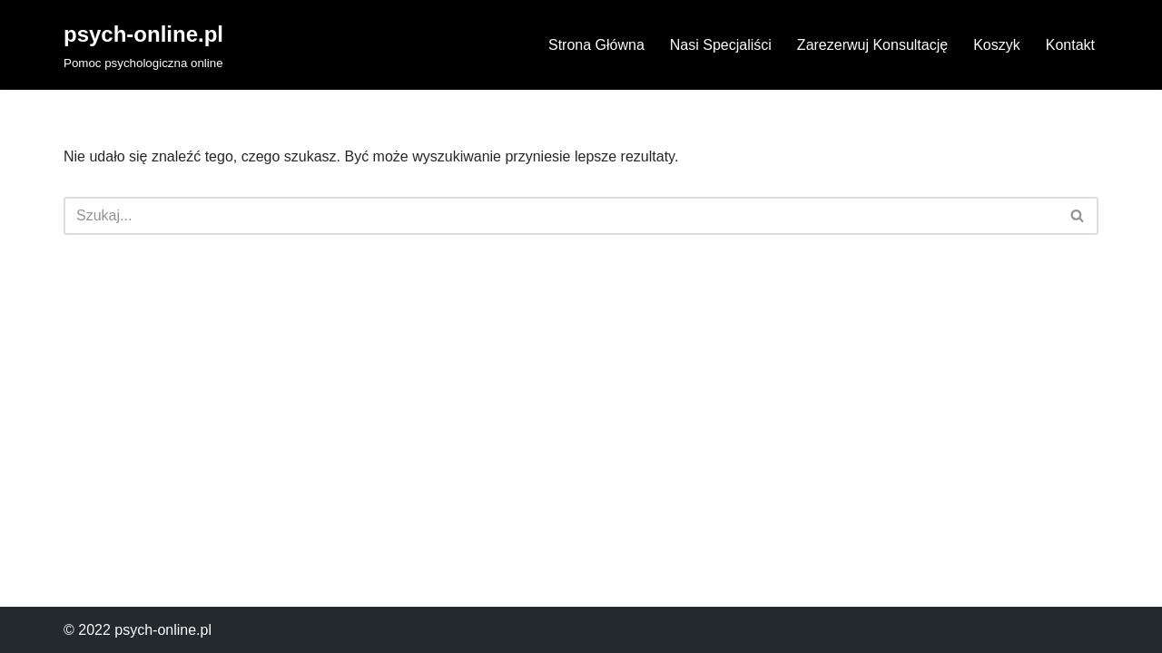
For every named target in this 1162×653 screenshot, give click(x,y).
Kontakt (1070, 45)
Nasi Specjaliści (721, 45)
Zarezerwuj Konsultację (872, 45)
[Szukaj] (561, 216)
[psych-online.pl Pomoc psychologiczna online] (143, 44)
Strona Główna (596, 45)
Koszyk (996, 45)
